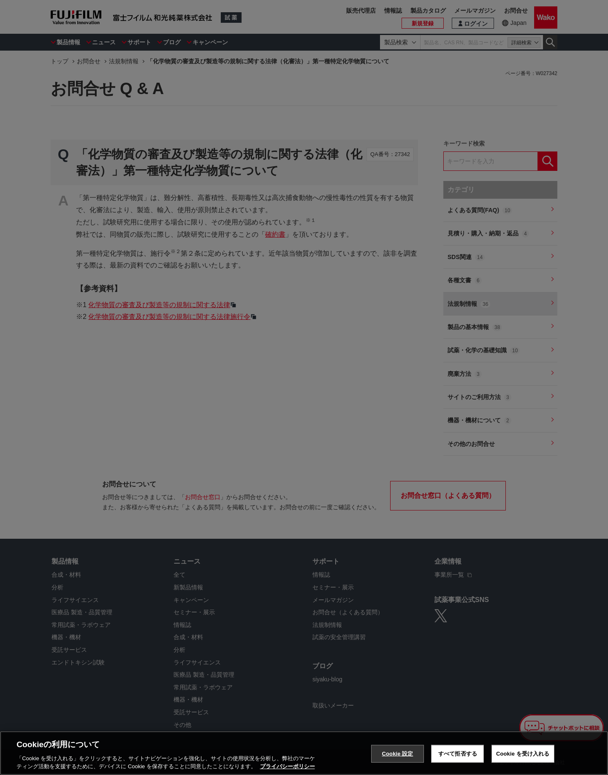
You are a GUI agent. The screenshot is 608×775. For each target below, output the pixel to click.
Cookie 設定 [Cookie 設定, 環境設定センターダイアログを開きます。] (397, 754)
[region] (304, 753)
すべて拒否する (457, 754)
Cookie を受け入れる (523, 754)
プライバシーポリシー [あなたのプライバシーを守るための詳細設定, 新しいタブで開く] (287, 766)
